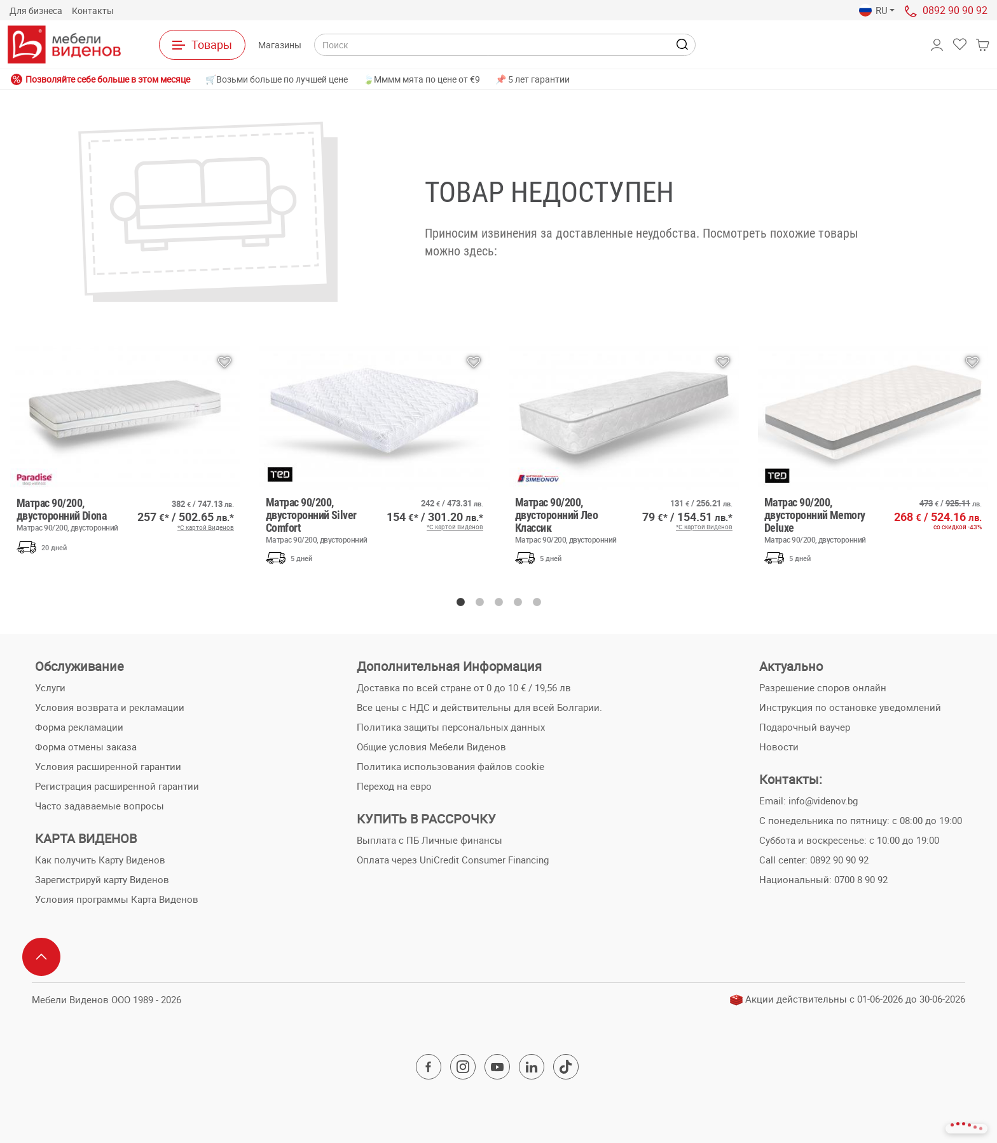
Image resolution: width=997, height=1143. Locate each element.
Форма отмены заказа (86, 746)
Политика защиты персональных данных (451, 726)
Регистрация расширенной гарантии (117, 786)
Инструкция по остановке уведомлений (850, 707)
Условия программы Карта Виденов (116, 899)
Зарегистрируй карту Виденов (102, 879)
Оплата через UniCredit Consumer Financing (453, 859)
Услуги (50, 687)
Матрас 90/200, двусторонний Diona (69, 514)
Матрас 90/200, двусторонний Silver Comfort (318, 520)
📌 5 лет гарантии (532, 79)
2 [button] (479, 602)
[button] (877, 10)
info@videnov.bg (823, 800)
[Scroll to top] (41, 957)
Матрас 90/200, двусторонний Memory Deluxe (817, 520)
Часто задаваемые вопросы (99, 805)
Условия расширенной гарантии (108, 766)
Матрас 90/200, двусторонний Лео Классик (568, 520)
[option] (125, 452)
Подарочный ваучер (804, 726)
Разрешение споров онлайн (822, 687)
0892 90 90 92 (955, 10)
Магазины (279, 45)
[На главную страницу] (64, 44)
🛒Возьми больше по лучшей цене (276, 79)
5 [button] (536, 602)
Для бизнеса (36, 10)
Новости (779, 746)
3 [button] (498, 602)
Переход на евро (394, 786)
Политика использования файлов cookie (450, 766)
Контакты (93, 10)
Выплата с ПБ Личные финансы (429, 840)
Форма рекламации (79, 726)
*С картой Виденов (205, 527)
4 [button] (517, 602)
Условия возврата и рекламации (109, 707)
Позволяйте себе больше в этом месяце (100, 79)
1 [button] (460, 602)
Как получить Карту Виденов (100, 859)
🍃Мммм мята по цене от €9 (421, 79)
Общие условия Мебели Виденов (431, 746)
